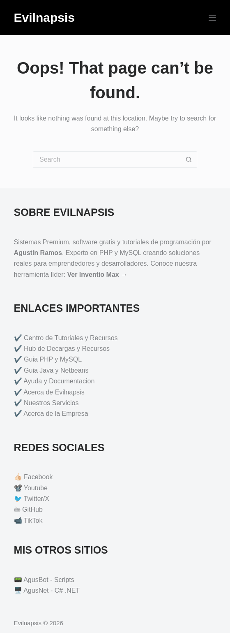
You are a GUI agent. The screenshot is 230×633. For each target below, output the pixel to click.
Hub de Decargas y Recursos (67, 348)
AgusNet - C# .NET (51, 590)
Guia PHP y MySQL (53, 359)
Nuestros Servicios (51, 402)
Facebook (38, 476)
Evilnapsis (44, 17)
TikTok (33, 520)
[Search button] (189, 159)
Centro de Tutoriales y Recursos (71, 337)
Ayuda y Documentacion (58, 381)
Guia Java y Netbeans (56, 370)
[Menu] (212, 17)
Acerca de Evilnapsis (54, 392)
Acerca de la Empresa (55, 413)
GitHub (32, 509)
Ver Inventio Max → (97, 274)
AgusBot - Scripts (48, 579)
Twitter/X (36, 498)
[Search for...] (107, 159)
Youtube (36, 488)
